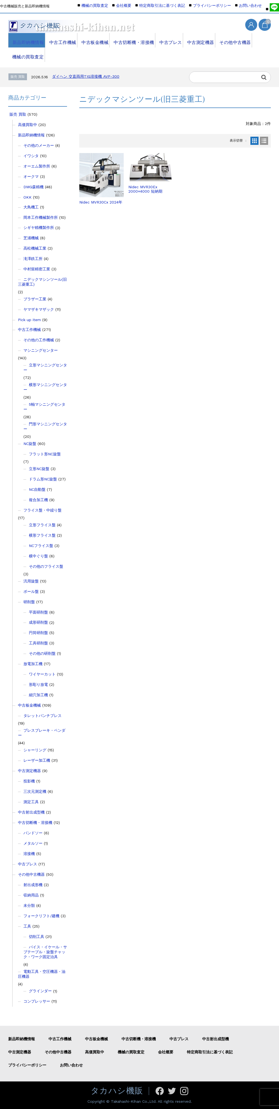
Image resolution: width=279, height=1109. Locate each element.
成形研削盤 (38, 622)
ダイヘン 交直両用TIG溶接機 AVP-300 (85, 76)
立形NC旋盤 (39, 469)
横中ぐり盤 (38, 556)
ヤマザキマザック (38, 309)
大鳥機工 (31, 207)
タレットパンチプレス (42, 715)
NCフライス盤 (41, 545)
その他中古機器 (231, 40)
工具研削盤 (38, 643)
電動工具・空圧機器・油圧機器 (41, 974)
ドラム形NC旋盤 (43, 479)
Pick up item (29, 320)
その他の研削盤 (42, 653)
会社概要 (123, 5)
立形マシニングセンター (45, 367)
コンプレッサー (36, 1001)
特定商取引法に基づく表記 (162, 5)
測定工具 (31, 802)
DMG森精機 (33, 187)
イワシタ (31, 156)
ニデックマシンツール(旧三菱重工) (42, 281)
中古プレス (167, 40)
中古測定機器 (197, 40)
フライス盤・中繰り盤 (42, 510)
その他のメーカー (38, 145)
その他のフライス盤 (46, 566)
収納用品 (31, 895)
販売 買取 (18, 114)
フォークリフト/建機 (41, 916)
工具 (27, 926)
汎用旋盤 (31, 581)
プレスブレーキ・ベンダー (41, 732)
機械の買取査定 (26, 54)
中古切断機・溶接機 (131, 40)
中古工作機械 (60, 40)
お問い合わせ (250, 5)
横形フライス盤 (42, 535)
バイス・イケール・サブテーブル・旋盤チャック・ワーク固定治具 (45, 952)
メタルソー (33, 843)
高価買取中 (27, 124)
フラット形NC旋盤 (45, 454)
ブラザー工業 (34, 299)
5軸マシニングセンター (44, 406)
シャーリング (34, 750)
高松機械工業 (34, 248)
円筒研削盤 (38, 632)
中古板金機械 (93, 40)
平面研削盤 (38, 612)
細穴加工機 (38, 695)
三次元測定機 (34, 791)
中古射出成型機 (31, 812)
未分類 (29, 905)
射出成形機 (33, 885)
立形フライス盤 (42, 525)
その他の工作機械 (38, 340)
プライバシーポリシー (212, 5)
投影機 (29, 781)
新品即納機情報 (26, 40)
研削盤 (29, 602)
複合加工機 (38, 500)
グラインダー (40, 991)
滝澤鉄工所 (33, 258)
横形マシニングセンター (45, 387)
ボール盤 (31, 591)
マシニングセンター (40, 350)
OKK (27, 197)
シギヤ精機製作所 (38, 227)
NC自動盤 (37, 489)
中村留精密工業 (36, 269)
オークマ (31, 176)
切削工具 (36, 936)
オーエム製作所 (36, 166)
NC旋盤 (29, 443)
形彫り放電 (38, 684)
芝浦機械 (31, 238)
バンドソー (33, 833)
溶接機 (29, 853)
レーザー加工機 (36, 760)
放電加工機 (33, 664)
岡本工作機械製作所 (40, 217)
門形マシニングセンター (45, 426)
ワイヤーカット (42, 674)
